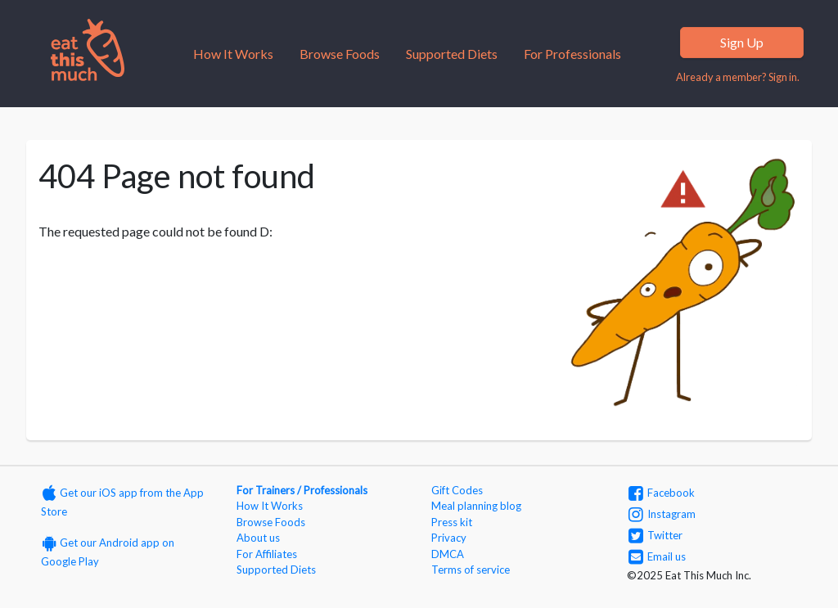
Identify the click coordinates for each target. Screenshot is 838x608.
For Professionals (572, 53)
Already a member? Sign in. (738, 76)
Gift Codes (457, 490)
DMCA (447, 554)
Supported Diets (452, 53)
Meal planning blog (476, 505)
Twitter (655, 535)
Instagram (662, 513)
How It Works (233, 53)
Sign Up (742, 42)
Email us (657, 556)
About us (258, 537)
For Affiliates (267, 554)
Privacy (448, 537)
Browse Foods (340, 53)
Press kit (451, 522)
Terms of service (470, 569)
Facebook (661, 492)
